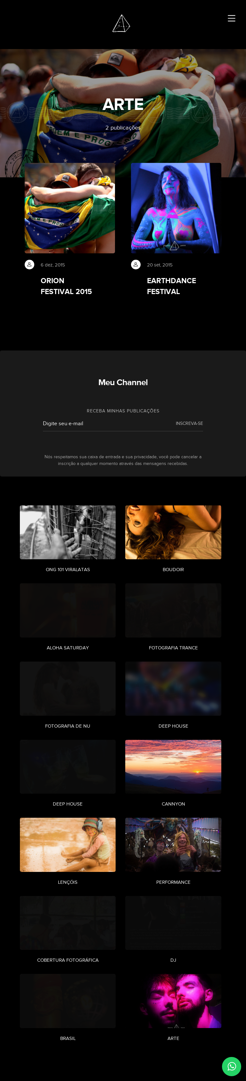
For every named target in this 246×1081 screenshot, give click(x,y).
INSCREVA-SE (189, 425)
